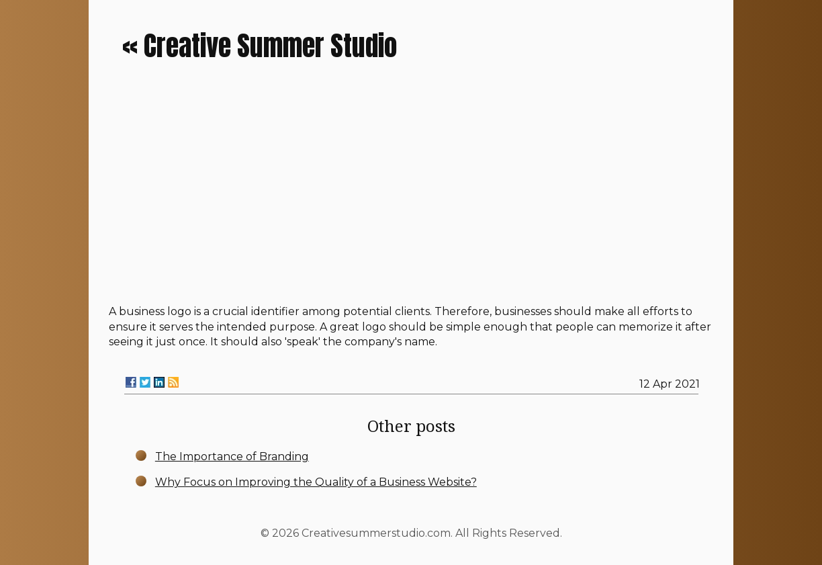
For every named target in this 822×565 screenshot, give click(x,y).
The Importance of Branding (232, 456)
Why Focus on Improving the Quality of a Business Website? (316, 482)
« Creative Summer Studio (259, 46)
